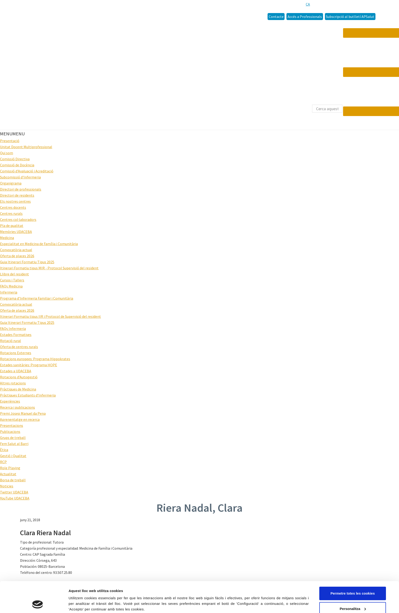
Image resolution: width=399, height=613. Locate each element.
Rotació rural (10, 340)
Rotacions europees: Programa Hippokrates (35, 358)
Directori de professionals (20, 189)
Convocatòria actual (16, 249)
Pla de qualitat (11, 225)
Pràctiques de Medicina (18, 389)
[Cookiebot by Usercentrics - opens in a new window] (37, 603)
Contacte (276, 16)
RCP (3, 461)
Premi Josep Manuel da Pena (23, 413)
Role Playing (10, 468)
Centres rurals (11, 213)
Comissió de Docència (17, 165)
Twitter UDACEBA (14, 492)
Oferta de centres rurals (19, 346)
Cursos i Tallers (12, 280)
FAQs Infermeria (13, 328)
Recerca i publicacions (17, 407)
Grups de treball (13, 437)
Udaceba (35, 13)
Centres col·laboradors (18, 219)
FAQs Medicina (11, 286)
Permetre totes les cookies (352, 564)
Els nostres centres (15, 201)
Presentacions (11, 425)
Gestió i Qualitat (13, 455)
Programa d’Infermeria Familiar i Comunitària (36, 298)
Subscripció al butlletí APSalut (350, 16)
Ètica (4, 449)
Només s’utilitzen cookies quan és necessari (352, 598)
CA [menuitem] (308, 4)
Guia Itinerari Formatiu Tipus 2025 (27, 262)
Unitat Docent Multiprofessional (26, 146)
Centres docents (13, 207)
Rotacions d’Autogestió (19, 377)
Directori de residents (17, 195)
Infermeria (8, 292)
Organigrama (10, 183)
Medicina (7, 237)
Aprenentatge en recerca (20, 419)
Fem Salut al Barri (14, 443)
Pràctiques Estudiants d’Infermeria (28, 395)
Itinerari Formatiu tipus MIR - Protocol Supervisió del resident (49, 268)
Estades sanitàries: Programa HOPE (28, 365)
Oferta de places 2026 (17, 255)
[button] (12, 134)
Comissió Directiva (15, 159)
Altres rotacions (13, 383)
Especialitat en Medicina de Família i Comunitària (39, 243)
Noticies (6, 486)
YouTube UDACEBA (14, 498)
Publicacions (10, 431)
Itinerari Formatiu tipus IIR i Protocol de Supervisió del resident (50, 316)
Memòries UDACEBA (16, 231)
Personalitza (353, 580)
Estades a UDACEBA (15, 371)
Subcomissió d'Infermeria (20, 177)
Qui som (6, 153)
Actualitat (8, 474)
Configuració (79, 599)
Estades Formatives (15, 334)
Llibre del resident (14, 274)
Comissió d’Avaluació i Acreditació (26, 171)
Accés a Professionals (305, 16)
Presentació (9, 140)
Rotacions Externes (15, 352)
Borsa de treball (13, 480)
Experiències (10, 401)
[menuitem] (308, 4)
